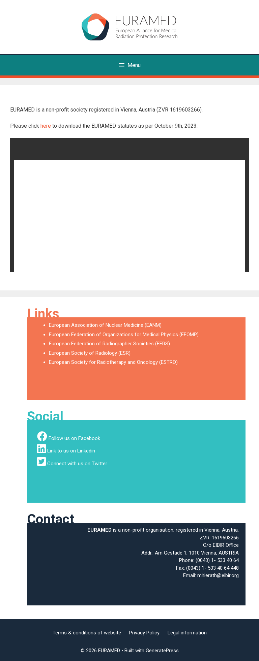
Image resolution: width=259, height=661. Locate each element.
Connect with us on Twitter (77, 464)
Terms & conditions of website (87, 633)
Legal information (187, 633)
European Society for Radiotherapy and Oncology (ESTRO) (113, 362)
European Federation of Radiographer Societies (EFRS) (109, 344)
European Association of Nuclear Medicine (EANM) (105, 325)
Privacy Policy (144, 633)
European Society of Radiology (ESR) (90, 353)
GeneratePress (162, 651)
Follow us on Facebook (74, 438)
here (45, 126)
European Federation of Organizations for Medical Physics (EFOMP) (124, 335)
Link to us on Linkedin (71, 451)
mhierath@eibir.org (218, 575)
